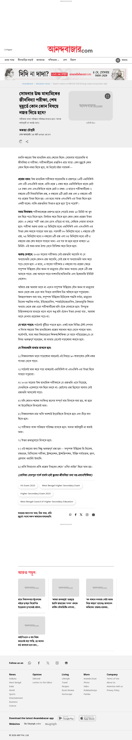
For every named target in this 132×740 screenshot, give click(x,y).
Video (86, 686)
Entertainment (16, 698)
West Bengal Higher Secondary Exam (61, 485)
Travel (64, 682)
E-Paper (8, 49)
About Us (111, 682)
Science (12, 705)
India (11, 686)
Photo (87, 682)
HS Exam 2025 (27, 485)
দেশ (65, 60)
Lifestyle (66, 678)
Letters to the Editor (42, 682)
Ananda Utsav (90, 678)
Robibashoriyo (90, 690)
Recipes (65, 686)
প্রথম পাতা (9, 60)
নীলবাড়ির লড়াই (25, 60)
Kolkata (12, 678)
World (12, 690)
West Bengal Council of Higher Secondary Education (46, 501)
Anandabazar (27, 84)
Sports (12, 694)
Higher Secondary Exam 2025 (35, 493)
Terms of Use (113, 678)
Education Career (43, 84)
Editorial (36, 678)
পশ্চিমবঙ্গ (54, 60)
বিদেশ (73, 60)
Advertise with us (115, 686)
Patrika (87, 694)
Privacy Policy (113, 690)
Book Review (68, 690)
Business (13, 701)
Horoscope (67, 694)
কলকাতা (40, 60)
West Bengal (15, 682)
